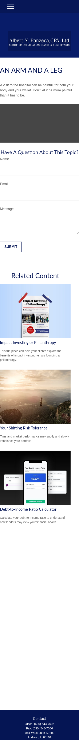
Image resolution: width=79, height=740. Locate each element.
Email (4, 184)
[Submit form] (11, 247)
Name (4, 159)
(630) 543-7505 (44, 724)
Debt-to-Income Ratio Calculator (28, 509)
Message (7, 209)
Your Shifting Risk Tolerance (24, 428)
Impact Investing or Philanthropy (28, 342)
